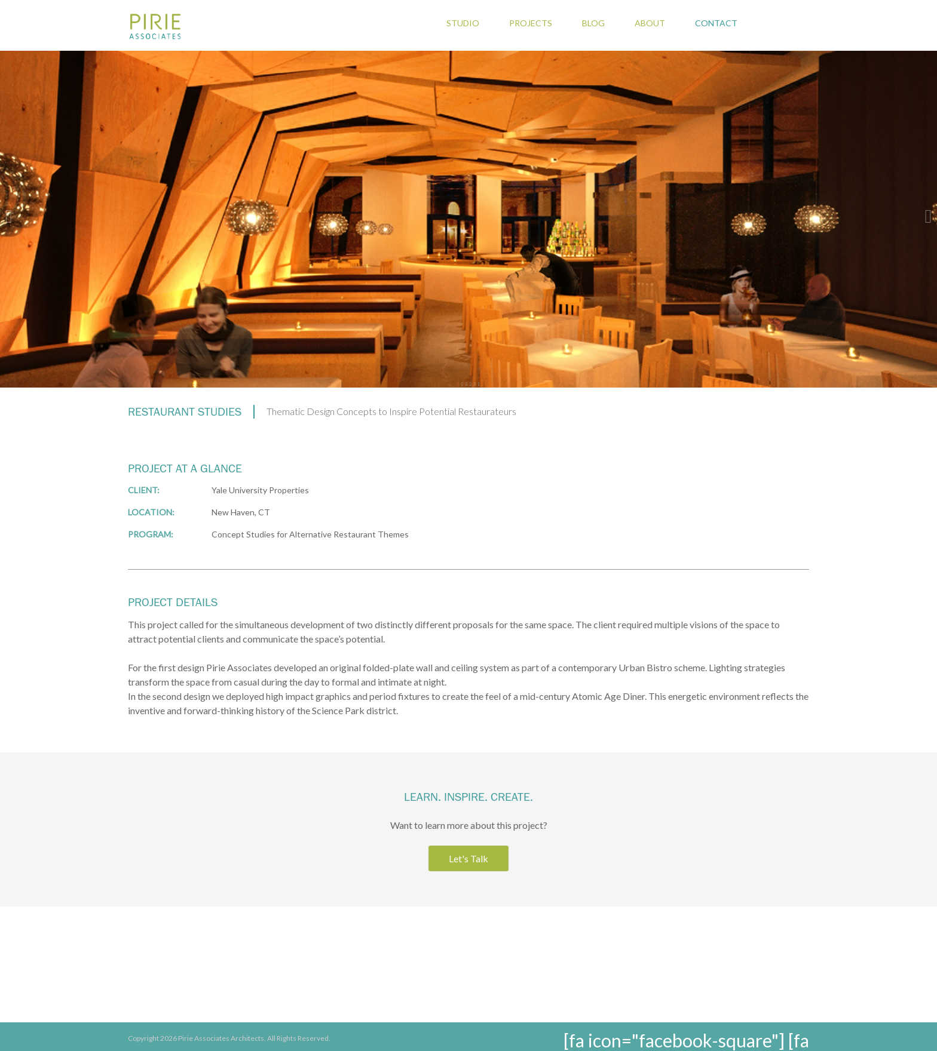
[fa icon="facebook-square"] (674, 1040)
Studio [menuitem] (462, 23)
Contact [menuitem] (716, 23)
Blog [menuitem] (593, 23)
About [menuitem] (650, 23)
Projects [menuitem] (530, 23)
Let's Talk (468, 858)
